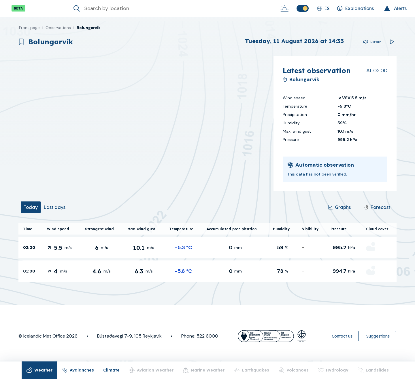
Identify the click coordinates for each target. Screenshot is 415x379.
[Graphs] (339, 207)
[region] (143, 123)
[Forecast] (377, 207)
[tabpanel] (207, 252)
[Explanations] (355, 8)
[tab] (31, 207)
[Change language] (323, 8)
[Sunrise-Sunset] (284, 8)
